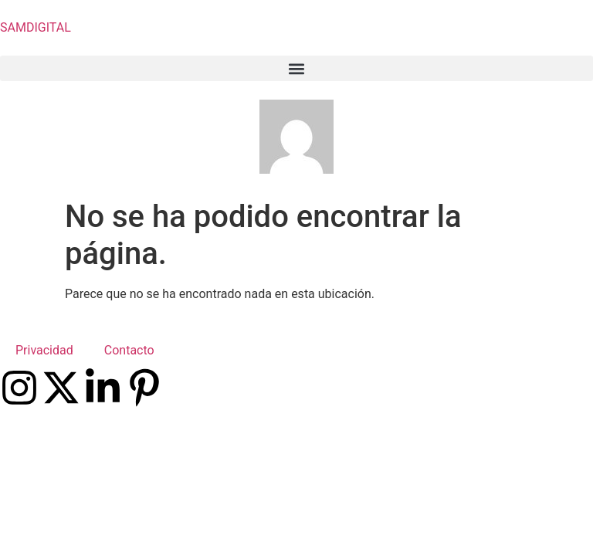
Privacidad (44, 350)
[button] (296, 68)
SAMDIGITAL (35, 27)
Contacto (129, 350)
